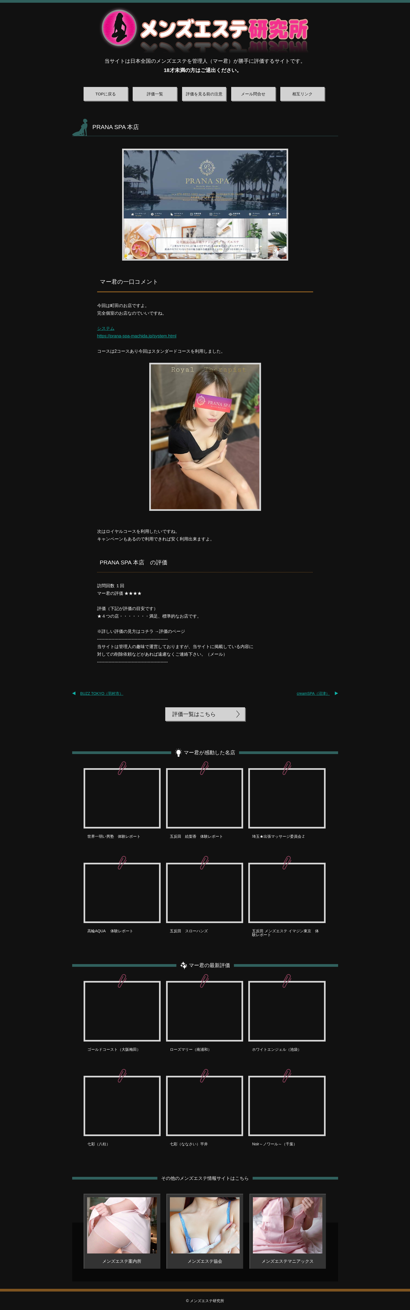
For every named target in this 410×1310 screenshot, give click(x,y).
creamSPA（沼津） (313, 693)
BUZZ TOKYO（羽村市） (101, 693)
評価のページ (172, 631)
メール (216, 654)
